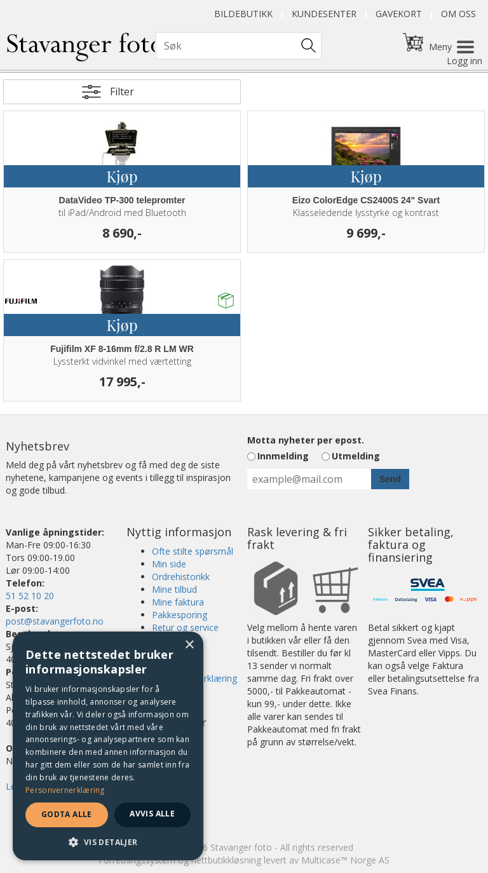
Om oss (458, 14)
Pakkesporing (179, 615)
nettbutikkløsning (226, 860)
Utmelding (356, 456)
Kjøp (121, 176)
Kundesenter (324, 14)
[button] (108, 842)
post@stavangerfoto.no (55, 621)
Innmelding (283, 456)
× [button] (189, 645)
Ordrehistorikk (181, 577)
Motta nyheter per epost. (305, 440)
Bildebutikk (243, 14)
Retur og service (185, 627)
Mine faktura (178, 602)
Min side (169, 564)
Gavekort (399, 14)
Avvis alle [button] (152, 813)
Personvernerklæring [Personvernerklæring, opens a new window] (65, 790)
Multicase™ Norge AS (345, 860)
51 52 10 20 (30, 596)
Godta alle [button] (66, 814)
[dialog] (108, 746)
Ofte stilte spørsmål (192, 551)
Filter (122, 91)
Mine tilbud (174, 589)
